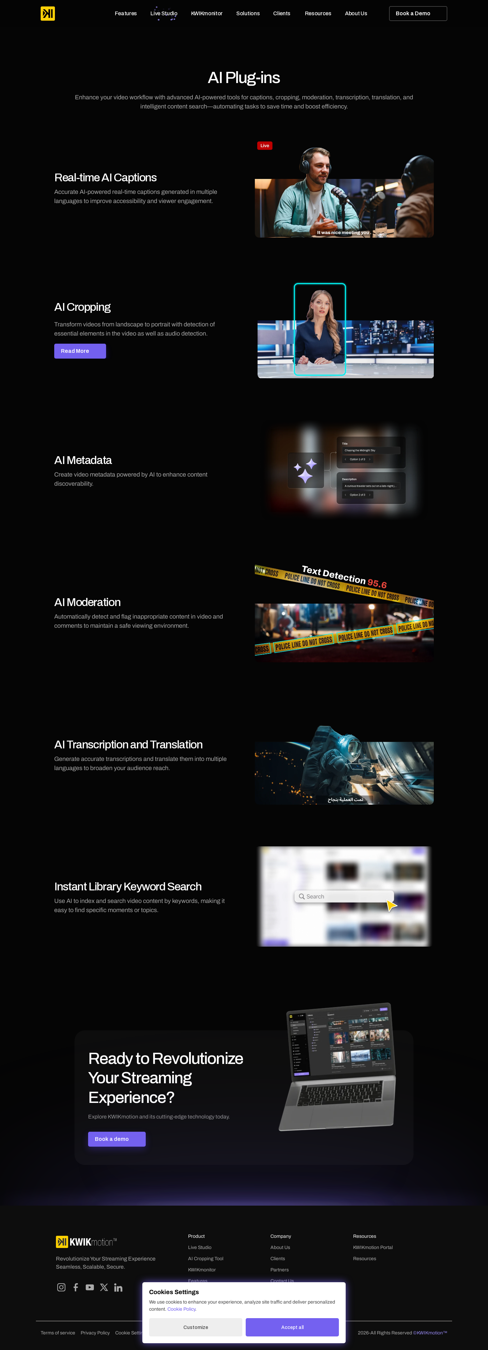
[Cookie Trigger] (131, 1333)
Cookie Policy (181, 1311)
